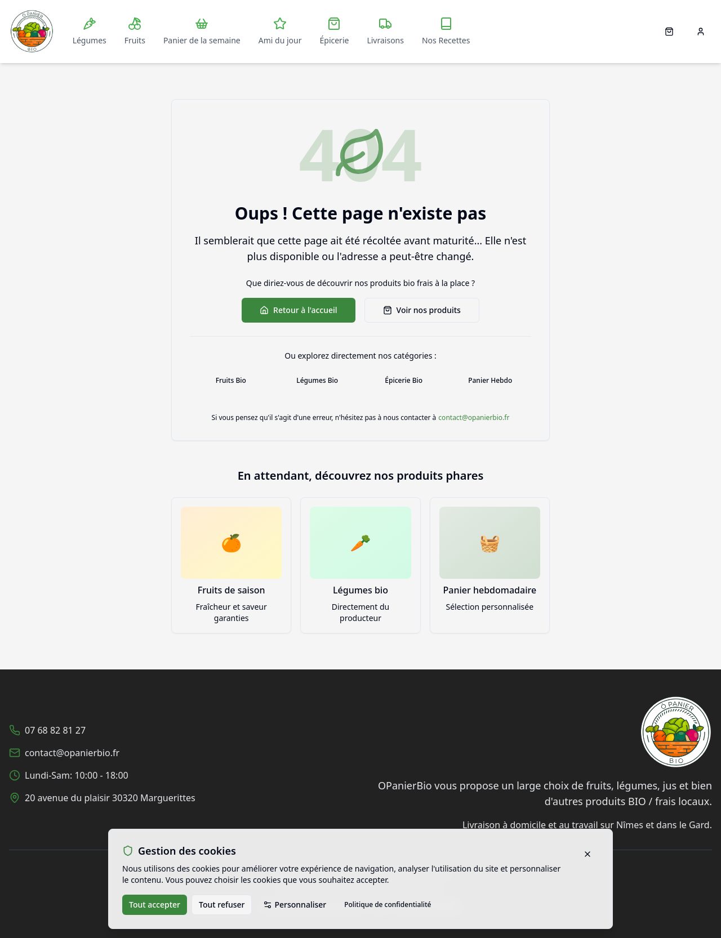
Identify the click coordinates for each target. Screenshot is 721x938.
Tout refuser (221, 904)
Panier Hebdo (490, 380)
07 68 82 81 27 (55, 730)
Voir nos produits (422, 310)
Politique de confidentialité (387, 904)
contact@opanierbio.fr (473, 417)
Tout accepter (154, 904)
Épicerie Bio (403, 380)
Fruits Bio (231, 380)
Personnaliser (294, 904)
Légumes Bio (317, 380)
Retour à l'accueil (298, 310)
